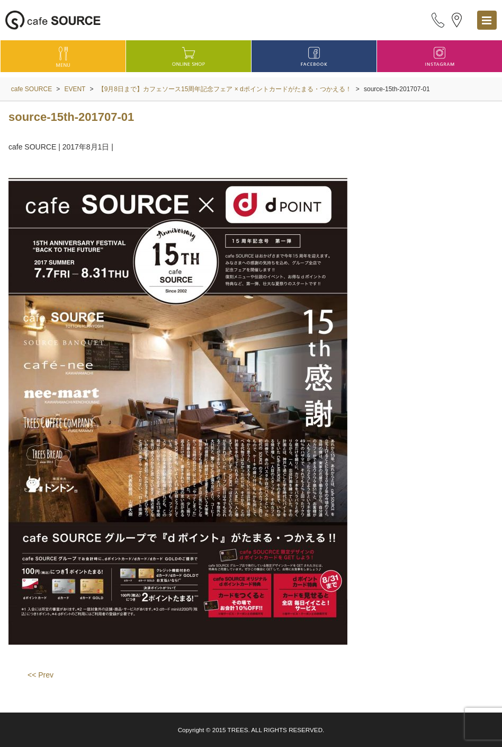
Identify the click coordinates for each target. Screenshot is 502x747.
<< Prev (40, 675)
